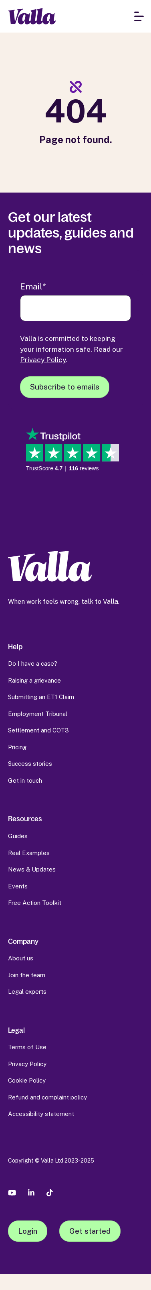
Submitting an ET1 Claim (41, 696)
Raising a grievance (34, 680)
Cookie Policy (27, 1080)
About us (20, 958)
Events (18, 886)
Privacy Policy (43, 359)
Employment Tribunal (37, 713)
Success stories (30, 763)
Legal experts (27, 991)
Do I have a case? (32, 663)
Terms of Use (27, 1047)
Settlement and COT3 (38, 730)
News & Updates (32, 869)
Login (27, 1230)
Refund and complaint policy (47, 1097)
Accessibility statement (41, 1113)
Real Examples (29, 852)
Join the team (26, 975)
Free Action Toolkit (34, 902)
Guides (18, 836)
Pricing (17, 747)
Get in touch (25, 780)
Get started (90, 1230)
